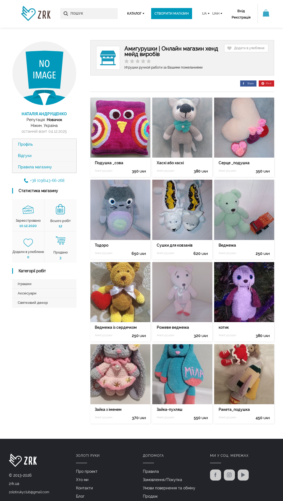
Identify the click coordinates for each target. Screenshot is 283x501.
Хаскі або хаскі (170, 163)
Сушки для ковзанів (175, 245)
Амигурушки (103, 170)
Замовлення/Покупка (162, 479)
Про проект (87, 471)
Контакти (84, 488)
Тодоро (101, 245)
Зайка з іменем (108, 409)
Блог (80, 496)
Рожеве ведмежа (173, 327)
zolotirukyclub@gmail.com (29, 492)
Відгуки (25, 155)
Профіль (25, 144)
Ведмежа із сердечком (116, 327)
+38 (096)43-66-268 (44, 180)
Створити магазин (171, 13)
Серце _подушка (234, 163)
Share (248, 83)
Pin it (266, 83)
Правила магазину (35, 167)
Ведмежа (227, 245)
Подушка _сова (109, 163)
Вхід (241, 11)
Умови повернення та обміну (169, 488)
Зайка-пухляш (169, 409)
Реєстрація (241, 17)
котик (224, 327)
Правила (151, 471)
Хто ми (82, 479)
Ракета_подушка (234, 409)
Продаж (150, 496)
